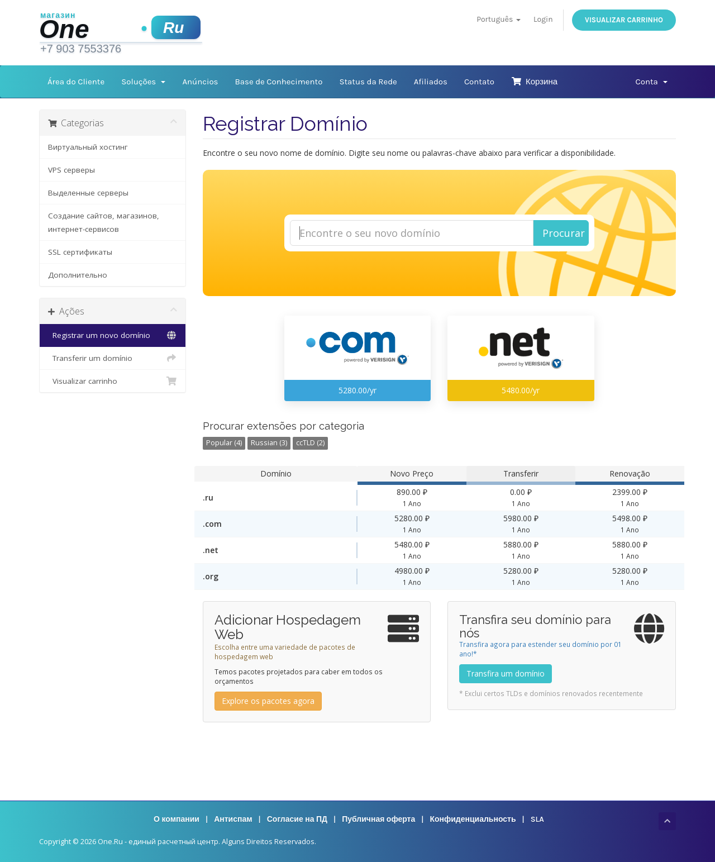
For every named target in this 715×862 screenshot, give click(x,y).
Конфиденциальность (473, 819)
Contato (479, 82)
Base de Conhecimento (278, 82)
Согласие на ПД (297, 819)
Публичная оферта (378, 819)
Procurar (563, 233)
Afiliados (430, 82)
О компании (176, 819)
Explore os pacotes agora (268, 701)
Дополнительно (77, 275)
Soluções (143, 82)
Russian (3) (269, 442)
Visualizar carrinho (624, 20)
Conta (652, 82)
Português (498, 19)
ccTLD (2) (310, 442)
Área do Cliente (75, 82)
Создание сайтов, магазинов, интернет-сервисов (103, 222)
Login (543, 19)
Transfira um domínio (505, 673)
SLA (537, 819)
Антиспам (233, 819)
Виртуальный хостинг (88, 147)
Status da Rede (368, 82)
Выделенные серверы (88, 193)
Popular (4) (224, 442)
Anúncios (200, 82)
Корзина (534, 82)
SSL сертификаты (80, 252)
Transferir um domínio (112, 358)
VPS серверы (71, 170)
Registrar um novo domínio (112, 335)
